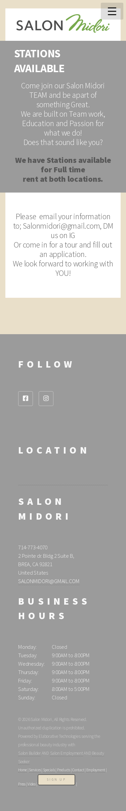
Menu (112, 11)
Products (63, 769)
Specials (49, 769)
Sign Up (56, 780)
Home (22, 769)
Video (32, 784)
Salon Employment (66, 753)
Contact (78, 769)
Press (22, 784)
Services (35, 769)
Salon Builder (29, 753)
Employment (96, 769)
